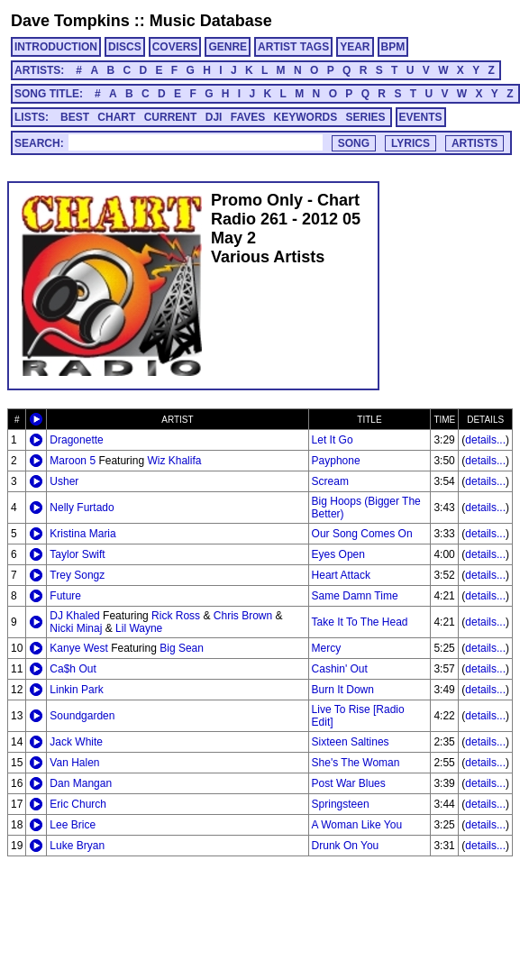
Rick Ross (175, 615)
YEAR (354, 47)
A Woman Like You (357, 825)
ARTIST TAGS (293, 47)
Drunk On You (345, 845)
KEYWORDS (306, 117)
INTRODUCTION (55, 47)
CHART (116, 117)
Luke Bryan (77, 845)
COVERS (175, 47)
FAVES (248, 117)
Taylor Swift (77, 554)
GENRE (227, 47)
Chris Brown (243, 615)
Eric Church (78, 804)
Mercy (327, 648)
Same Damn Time (355, 596)
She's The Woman (356, 762)
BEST (74, 117)
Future (65, 596)
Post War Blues (349, 783)
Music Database (211, 21)
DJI (214, 117)
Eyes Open (338, 554)
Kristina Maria (82, 533)
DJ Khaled (74, 615)
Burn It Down (343, 689)
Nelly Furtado (82, 507)
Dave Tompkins (70, 21)
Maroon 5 (73, 460)
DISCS (124, 47)
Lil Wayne (138, 628)
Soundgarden (82, 715)
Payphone (336, 460)
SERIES (366, 117)
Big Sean (182, 648)
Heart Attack (341, 575)
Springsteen (340, 804)
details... (485, 440)
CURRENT (170, 117)
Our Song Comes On (362, 533)
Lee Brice (73, 825)
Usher (64, 481)
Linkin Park (76, 689)
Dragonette (76, 440)
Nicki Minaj (76, 628)
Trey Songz (77, 575)
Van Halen (74, 762)
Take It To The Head (360, 622)
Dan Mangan (81, 783)
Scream (330, 481)
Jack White (76, 742)
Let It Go (332, 440)
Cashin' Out (340, 669)
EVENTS (420, 117)
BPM (393, 47)
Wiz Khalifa (174, 460)
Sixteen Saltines (350, 742)
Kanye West (78, 648)
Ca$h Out (73, 669)
